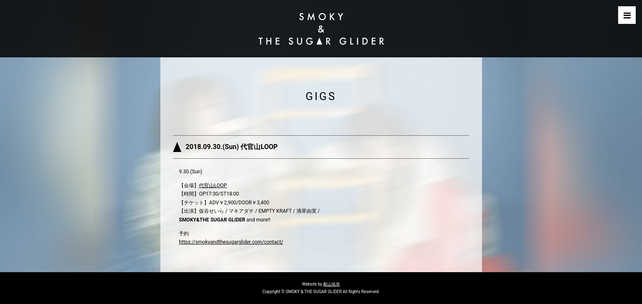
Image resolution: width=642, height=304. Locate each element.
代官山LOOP (213, 185)
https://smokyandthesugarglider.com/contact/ (231, 242)
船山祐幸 (331, 284)
